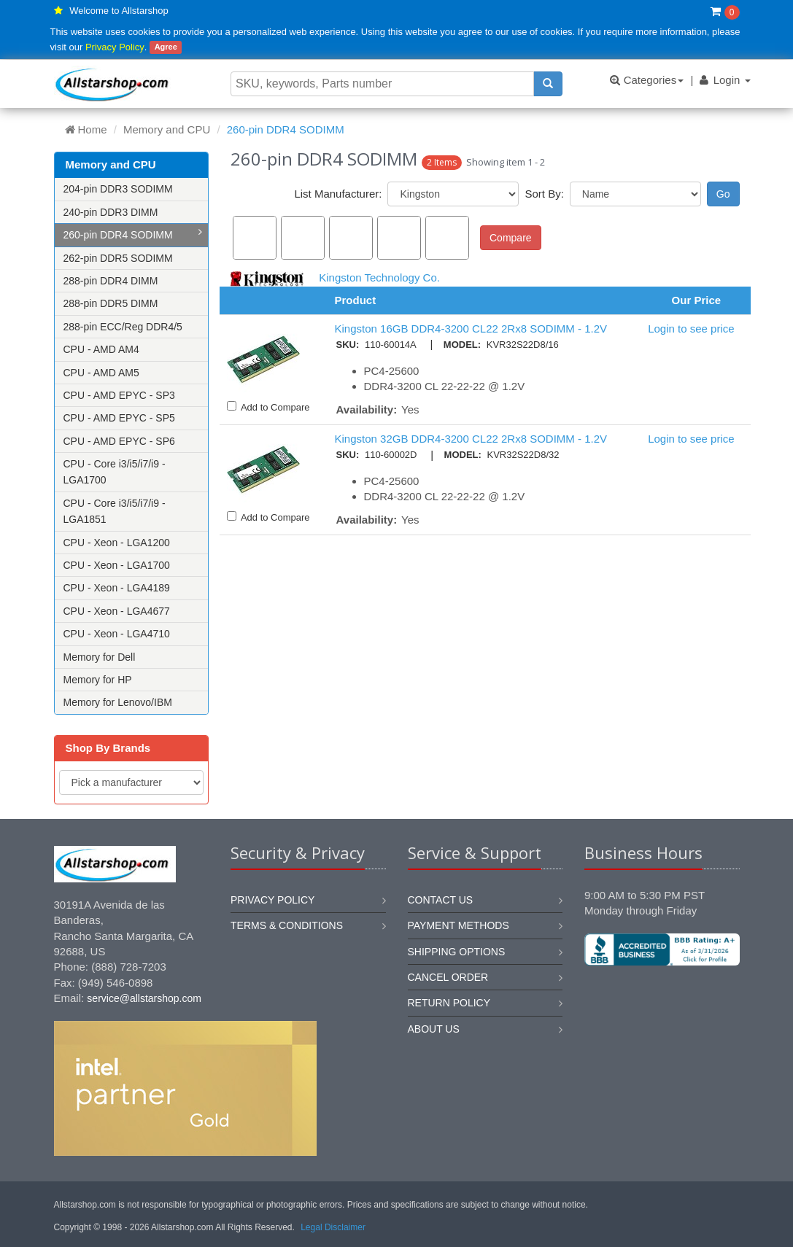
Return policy (449, 1003)
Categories (647, 80)
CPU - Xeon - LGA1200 (116, 542)
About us (434, 1029)
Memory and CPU (166, 129)
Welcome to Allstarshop (119, 10)
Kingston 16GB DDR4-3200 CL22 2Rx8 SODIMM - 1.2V (471, 328)
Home (86, 129)
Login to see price (691, 328)
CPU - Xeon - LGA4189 (116, 588)
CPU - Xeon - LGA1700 (116, 565)
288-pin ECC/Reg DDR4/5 (122, 327)
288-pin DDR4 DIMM (110, 281)
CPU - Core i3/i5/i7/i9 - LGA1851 (114, 511)
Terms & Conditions (287, 925)
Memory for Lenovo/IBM (117, 702)
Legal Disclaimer (333, 1227)
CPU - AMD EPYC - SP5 (119, 418)
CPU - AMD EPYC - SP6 (119, 441)
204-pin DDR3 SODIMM (118, 189)
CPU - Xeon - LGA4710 (116, 634)
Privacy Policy (114, 47)
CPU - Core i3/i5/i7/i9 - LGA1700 (114, 472)
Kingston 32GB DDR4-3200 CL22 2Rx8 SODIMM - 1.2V (471, 438)
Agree (166, 47)
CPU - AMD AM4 (101, 349)
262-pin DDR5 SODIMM (118, 258)
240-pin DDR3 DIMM (110, 212)
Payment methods (458, 925)
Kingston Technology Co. (379, 277)
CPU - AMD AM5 (101, 372)
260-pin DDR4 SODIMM (133, 234)
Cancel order (448, 977)
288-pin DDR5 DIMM (110, 303)
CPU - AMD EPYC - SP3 (119, 395)
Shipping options (457, 951)
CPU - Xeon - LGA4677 (116, 611)
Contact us (440, 900)
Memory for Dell (99, 657)
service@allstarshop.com (144, 998)
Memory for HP (97, 679)
